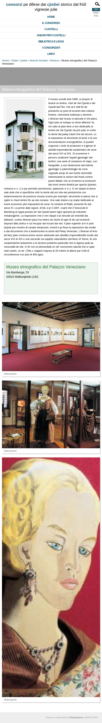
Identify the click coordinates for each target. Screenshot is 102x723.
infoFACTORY (91, 717)
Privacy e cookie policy (57, 717)
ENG (96, 12)
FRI (96, 15)
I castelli (50, 29)
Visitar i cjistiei (19, 60)
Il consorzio (51, 23)
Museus (54, 60)
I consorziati (51, 47)
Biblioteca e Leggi (51, 41)
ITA (96, 9)
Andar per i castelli (51, 35)
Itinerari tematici (39, 60)
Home (51, 16)
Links (51, 53)
